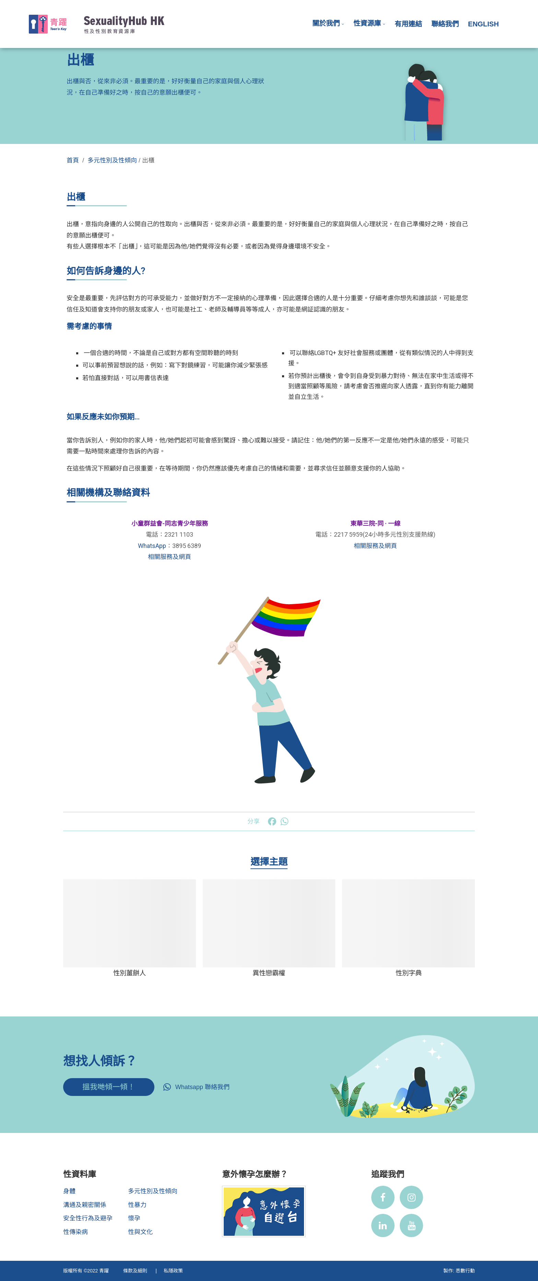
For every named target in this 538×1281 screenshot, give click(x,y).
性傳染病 (75, 1232)
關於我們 (326, 23)
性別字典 (409, 973)
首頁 (73, 160)
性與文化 (140, 1232)
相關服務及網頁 (169, 556)
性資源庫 (367, 23)
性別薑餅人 (129, 973)
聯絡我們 (445, 24)
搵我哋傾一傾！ (108, 1087)
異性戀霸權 (269, 973)
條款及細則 (136, 1270)
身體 (69, 1191)
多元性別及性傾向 (112, 160)
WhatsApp (152, 545)
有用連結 (408, 24)
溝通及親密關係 (84, 1204)
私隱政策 (173, 1270)
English (483, 24)
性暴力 (137, 1204)
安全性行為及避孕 (88, 1218)
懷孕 (134, 1218)
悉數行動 (465, 1270)
